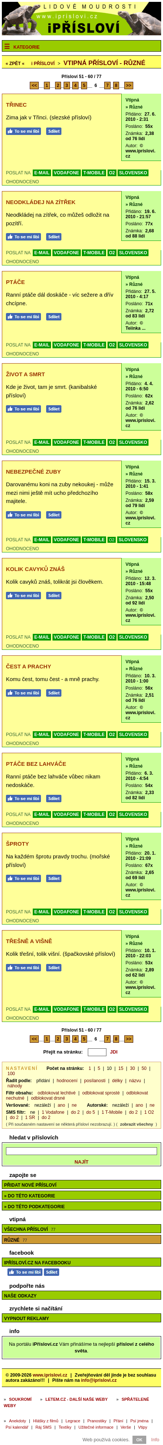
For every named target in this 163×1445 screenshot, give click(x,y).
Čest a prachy (28, 666)
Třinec (16, 104)
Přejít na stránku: (63, 1052)
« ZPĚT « (15, 63)
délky (117, 1080)
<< (34, 85)
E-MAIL (41, 172)
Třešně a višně (29, 941)
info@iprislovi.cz (99, 1380)
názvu (135, 1080)
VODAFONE (66, 172)
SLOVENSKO (133, 172)
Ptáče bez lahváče (36, 764)
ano (61, 1105)
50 (143, 1068)
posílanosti (94, 1080)
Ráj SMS (43, 1427)
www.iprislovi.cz (50, 1375)
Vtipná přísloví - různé (104, 63)
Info (155, 1439)
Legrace (72, 1421)
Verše (126, 1427)
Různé (15, 1240)
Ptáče (15, 282)
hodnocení (67, 1080)
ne (74, 1105)
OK (139, 1440)
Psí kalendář (17, 1427)
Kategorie (26, 47)
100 (11, 1073)
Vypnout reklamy (26, 1318)
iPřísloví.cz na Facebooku (37, 1262)
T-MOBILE (94, 172)
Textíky (65, 1427)
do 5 (90, 1112)
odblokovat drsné (48, 1098)
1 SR (30, 1117)
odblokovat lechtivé (57, 1093)
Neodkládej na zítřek (41, 202)
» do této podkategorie (34, 1206)
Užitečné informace (96, 1427)
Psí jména (139, 1421)
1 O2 (149, 1112)
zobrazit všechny (136, 1124)
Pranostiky (96, 1421)
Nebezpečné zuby (33, 471)
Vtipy (142, 1427)
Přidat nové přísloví (30, 1185)
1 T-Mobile (112, 1112)
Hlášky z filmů (45, 1421)
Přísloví (43, 63)
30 (132, 1068)
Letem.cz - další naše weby (76, 1399)
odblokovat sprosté (101, 1093)
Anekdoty (17, 1421)
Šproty (17, 844)
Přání (118, 1421)
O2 (112, 172)
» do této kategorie (29, 1196)
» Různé (134, 107)
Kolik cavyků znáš (35, 569)
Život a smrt (25, 374)
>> (128, 85)
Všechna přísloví (29, 1229)
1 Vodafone (53, 1112)
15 (120, 1068)
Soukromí (20, 1399)
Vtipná (132, 100)
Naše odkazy (20, 1296)
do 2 (75, 1112)
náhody (14, 1085)
